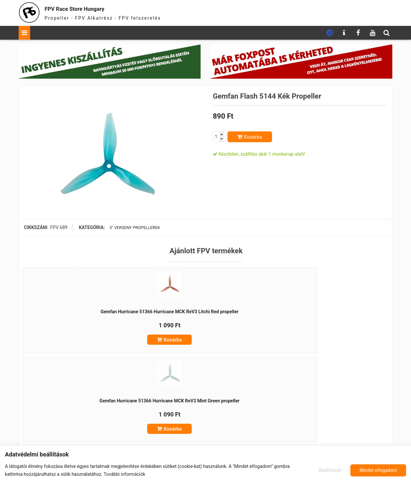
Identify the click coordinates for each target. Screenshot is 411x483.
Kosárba (253, 137)
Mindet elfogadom (378, 470)
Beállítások (328, 470)
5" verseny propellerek (134, 227)
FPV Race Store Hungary (90, 8)
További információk (124, 474)
